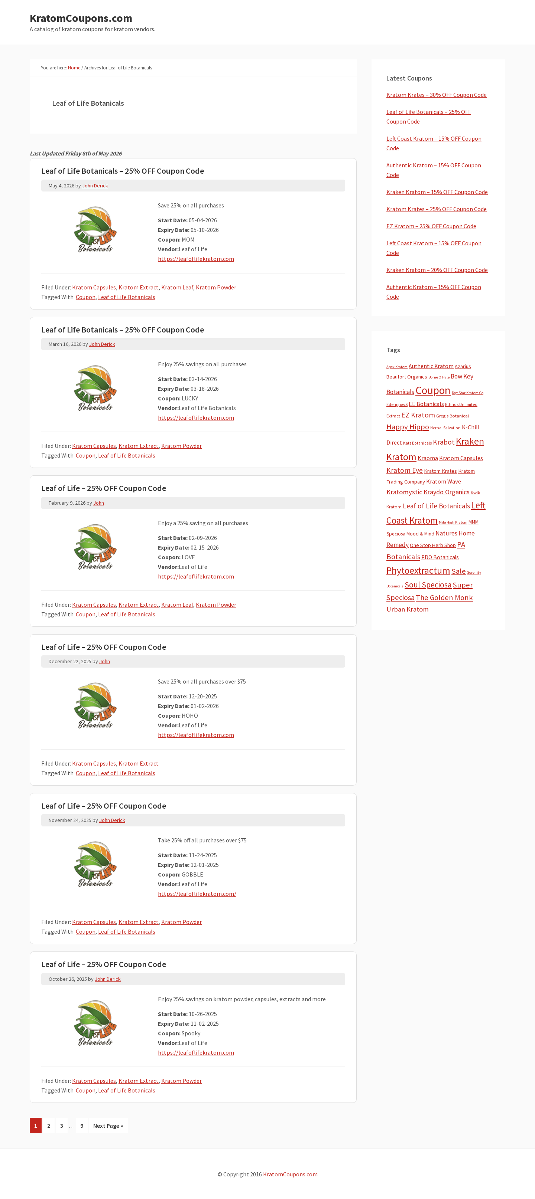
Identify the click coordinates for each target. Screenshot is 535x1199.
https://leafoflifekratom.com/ (197, 893)
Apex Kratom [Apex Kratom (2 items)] (397, 366)
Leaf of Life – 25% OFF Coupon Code (103, 488)
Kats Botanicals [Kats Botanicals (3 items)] (417, 443)
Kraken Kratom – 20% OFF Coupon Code (437, 269)
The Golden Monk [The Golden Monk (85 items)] (444, 597)
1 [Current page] (38, 1126)
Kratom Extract (139, 287)
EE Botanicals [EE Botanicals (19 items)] (426, 403)
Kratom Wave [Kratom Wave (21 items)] (443, 481)
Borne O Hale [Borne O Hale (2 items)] (439, 377)
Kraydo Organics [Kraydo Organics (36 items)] (447, 492)
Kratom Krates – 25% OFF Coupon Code (436, 209)
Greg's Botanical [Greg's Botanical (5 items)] (452, 416)
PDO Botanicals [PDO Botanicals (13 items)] (440, 557)
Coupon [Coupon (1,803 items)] (433, 390)
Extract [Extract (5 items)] (393, 416)
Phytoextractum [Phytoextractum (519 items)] (418, 570)
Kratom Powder (216, 287)
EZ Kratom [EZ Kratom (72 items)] (418, 414)
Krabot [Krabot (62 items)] (444, 442)
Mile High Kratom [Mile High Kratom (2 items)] (453, 522)
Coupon (85, 297)
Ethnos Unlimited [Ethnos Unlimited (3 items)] (461, 404)
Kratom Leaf (177, 287)
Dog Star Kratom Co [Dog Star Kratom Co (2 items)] (467, 392)
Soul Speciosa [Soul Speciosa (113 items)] (428, 585)
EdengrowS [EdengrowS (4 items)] (397, 404)
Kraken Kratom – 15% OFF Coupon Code (437, 192)
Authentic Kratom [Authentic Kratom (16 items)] (431, 366)
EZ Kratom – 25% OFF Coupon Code (431, 226)
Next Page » (108, 1126)
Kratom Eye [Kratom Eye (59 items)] (404, 470)
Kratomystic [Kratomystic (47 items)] (404, 492)
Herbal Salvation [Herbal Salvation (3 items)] (445, 427)
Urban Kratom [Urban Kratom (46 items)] (407, 609)
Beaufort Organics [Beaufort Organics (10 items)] (406, 376)
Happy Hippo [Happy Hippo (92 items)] (407, 427)
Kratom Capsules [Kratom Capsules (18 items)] (461, 458)
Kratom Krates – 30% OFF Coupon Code (436, 94)
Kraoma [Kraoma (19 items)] (428, 458)
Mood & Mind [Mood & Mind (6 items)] (420, 534)
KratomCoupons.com (81, 18)
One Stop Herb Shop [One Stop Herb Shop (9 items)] (433, 545)
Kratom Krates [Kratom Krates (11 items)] (440, 471)
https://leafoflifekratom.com (196, 258)
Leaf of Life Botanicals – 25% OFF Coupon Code (122, 171)
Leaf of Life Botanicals (126, 297)
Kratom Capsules (94, 287)
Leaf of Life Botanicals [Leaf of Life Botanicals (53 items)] (436, 505)
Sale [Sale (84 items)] (458, 571)
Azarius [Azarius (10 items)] (463, 366)
